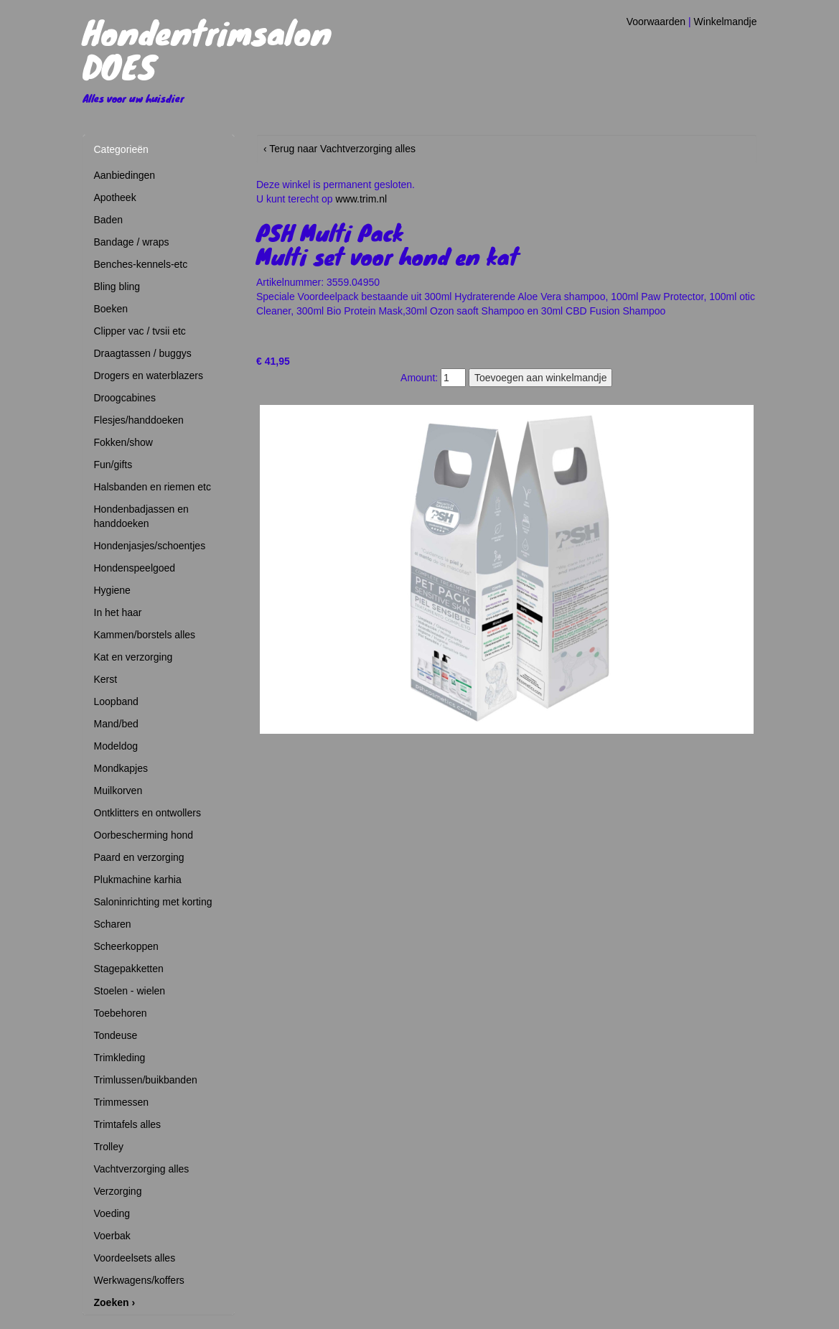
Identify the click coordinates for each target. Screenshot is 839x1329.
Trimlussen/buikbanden (145, 1080)
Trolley (109, 1146)
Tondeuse (116, 1035)
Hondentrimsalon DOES (207, 48)
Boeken (111, 308)
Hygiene (112, 590)
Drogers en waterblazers (149, 375)
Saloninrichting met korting (153, 902)
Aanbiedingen (125, 175)
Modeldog (116, 746)
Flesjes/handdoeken (139, 420)
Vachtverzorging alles (141, 1169)
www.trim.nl (362, 199)
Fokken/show (123, 442)
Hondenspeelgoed (135, 568)
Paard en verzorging (139, 857)
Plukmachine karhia (138, 879)
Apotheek (115, 197)
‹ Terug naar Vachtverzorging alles (339, 148)
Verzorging (118, 1191)
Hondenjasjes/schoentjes (150, 545)
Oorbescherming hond (144, 835)
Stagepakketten (129, 968)
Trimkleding (120, 1057)
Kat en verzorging (133, 657)
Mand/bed (116, 723)
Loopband (116, 701)
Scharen (112, 924)
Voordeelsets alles (135, 1258)
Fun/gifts (113, 464)
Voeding (112, 1213)
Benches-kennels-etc (141, 264)
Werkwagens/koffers (139, 1280)
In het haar (118, 612)
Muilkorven (118, 790)
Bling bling (117, 286)
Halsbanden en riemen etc (152, 487)
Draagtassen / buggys (143, 353)
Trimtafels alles (127, 1124)
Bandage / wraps (131, 242)
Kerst (106, 679)
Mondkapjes (121, 768)
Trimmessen (121, 1102)
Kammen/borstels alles (145, 634)
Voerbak (112, 1235)
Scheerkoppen (126, 946)
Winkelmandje (725, 21)
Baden (108, 219)
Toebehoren (120, 1013)
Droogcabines (125, 398)
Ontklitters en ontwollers (147, 813)
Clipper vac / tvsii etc (140, 331)
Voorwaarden (656, 21)
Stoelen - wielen (130, 991)
